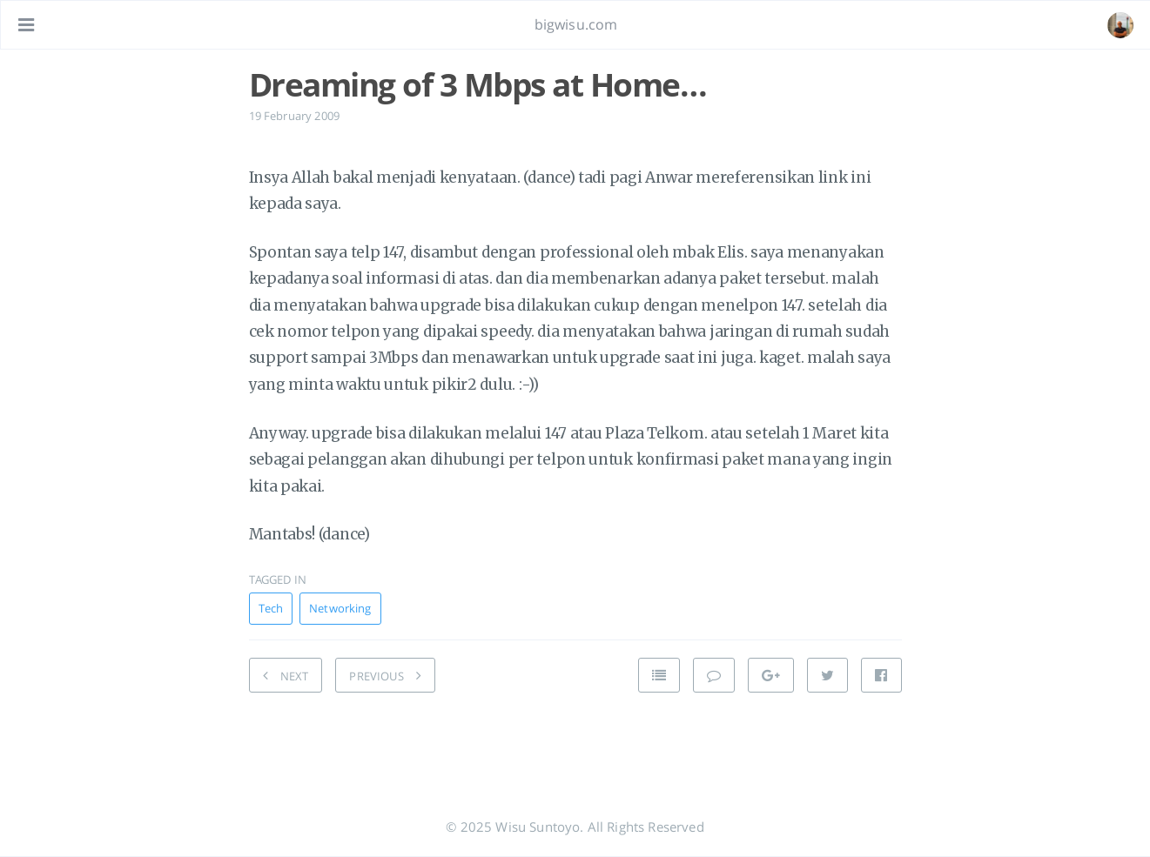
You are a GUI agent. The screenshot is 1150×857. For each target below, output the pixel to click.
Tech (271, 608)
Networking (340, 608)
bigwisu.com (576, 24)
